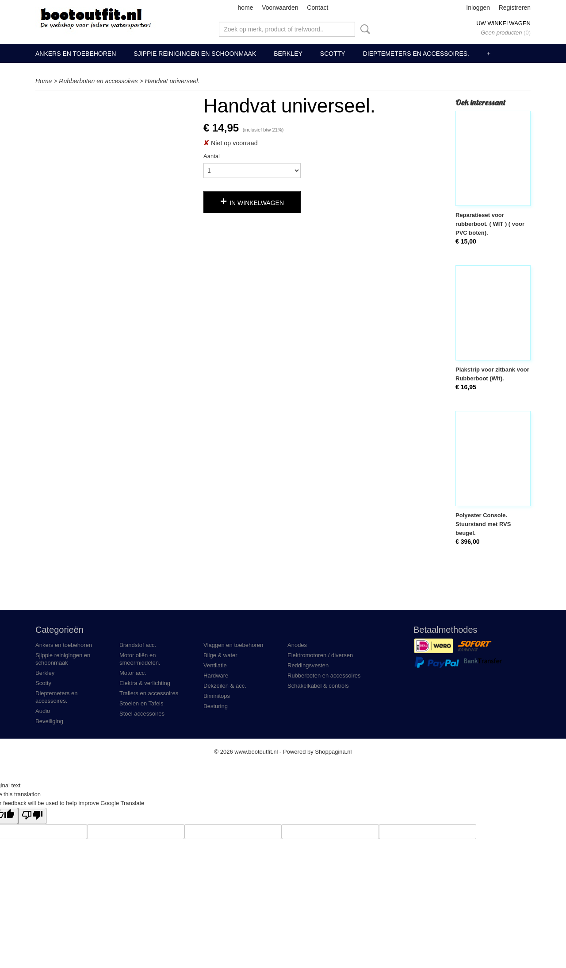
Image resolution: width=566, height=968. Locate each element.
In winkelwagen (256, 202)
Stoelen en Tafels (141, 703)
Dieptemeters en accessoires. (416, 53)
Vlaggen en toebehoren (233, 645)
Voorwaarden (280, 7)
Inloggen (478, 7)
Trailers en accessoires (148, 693)
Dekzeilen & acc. (224, 685)
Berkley (288, 53)
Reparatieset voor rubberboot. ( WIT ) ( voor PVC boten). (489, 224)
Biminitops (216, 696)
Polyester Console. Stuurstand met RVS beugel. (483, 524)
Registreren (515, 7)
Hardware (215, 675)
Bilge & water (220, 655)
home (245, 7)
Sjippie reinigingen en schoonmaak (195, 53)
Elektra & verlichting (144, 683)
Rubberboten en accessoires (98, 81)
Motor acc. (132, 673)
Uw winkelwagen (503, 23)
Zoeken (363, 29)
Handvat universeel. (172, 81)
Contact (317, 7)
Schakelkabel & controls (318, 685)
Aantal (211, 156)
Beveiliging (49, 721)
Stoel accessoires (141, 713)
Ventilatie (215, 665)
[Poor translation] (32, 816)
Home (43, 81)
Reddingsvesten (308, 665)
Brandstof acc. (137, 645)
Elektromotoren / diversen (320, 655)
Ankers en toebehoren (75, 53)
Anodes (297, 645)
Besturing (215, 706)
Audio (42, 711)
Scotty (332, 53)
